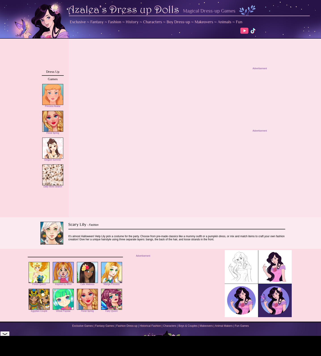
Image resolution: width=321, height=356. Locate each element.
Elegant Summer (52, 159)
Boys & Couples (187, 325)
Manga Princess (111, 283)
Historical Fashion (150, 325)
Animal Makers (223, 325)
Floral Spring (52, 132)
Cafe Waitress (87, 283)
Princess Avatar (52, 105)
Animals (224, 22)
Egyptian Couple (39, 310)
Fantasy (96, 22)
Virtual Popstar (63, 310)
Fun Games (242, 325)
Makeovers (204, 22)
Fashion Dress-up (126, 325)
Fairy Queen (111, 310)
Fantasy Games (104, 325)
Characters (152, 22)
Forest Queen (39, 283)
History (132, 22)
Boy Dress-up (178, 22)
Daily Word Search (52, 185)
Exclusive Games (82, 325)
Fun (239, 22)
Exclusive (78, 22)
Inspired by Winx (63, 283)
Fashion (114, 22)
